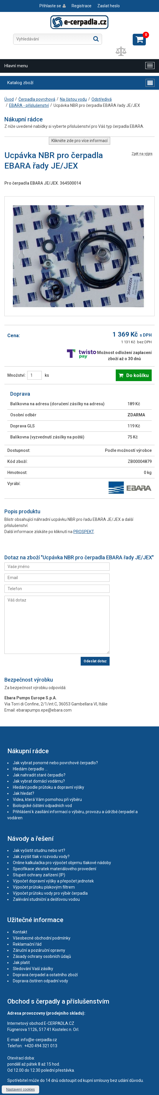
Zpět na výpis (142, 154)
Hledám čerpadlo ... (30, 769)
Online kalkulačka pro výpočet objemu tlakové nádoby (62, 862)
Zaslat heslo (108, 5)
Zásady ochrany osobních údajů (42, 956)
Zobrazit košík (139, 39)
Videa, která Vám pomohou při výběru (47, 799)
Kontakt (20, 932)
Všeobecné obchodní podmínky (41, 938)
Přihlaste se (50, 5)
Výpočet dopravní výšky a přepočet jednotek (53, 881)
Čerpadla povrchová (36, 99)
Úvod (9, 99)
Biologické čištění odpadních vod (42, 805)
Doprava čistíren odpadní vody (40, 981)
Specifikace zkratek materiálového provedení (54, 868)
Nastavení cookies (20, 1089)
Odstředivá (101, 99)
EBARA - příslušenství (29, 105)
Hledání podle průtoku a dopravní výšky (48, 787)
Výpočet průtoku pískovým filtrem (44, 887)
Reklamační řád (27, 944)
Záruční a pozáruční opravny (39, 950)
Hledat (96, 38)
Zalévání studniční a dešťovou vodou (46, 899)
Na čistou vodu (73, 99)
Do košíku (137, 375)
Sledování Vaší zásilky (33, 968)
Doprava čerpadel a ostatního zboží (45, 974)
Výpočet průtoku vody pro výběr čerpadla (50, 893)
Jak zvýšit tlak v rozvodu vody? (41, 856)
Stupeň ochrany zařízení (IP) (39, 875)
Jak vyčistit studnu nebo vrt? (39, 850)
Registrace (81, 5)
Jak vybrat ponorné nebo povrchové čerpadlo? (55, 762)
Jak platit (21, 962)
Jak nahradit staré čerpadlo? (39, 775)
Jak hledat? (23, 793)
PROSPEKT (83, 531)
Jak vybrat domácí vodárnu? (39, 781)
